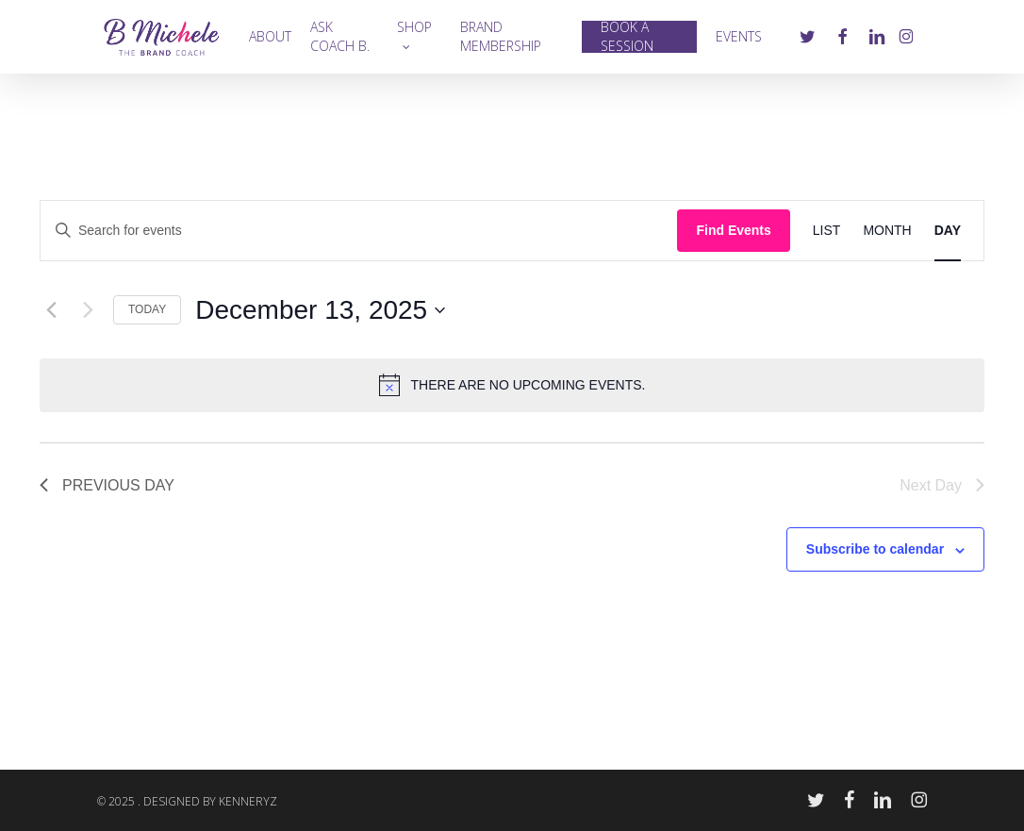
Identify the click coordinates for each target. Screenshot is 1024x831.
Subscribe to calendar (875, 549)
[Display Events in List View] (827, 230)
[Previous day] (51, 310)
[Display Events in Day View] (947, 230)
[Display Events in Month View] (887, 230)
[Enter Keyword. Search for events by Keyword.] (359, 230)
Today (147, 309)
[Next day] (87, 310)
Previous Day (107, 485)
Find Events (733, 230)
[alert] (512, 384)
